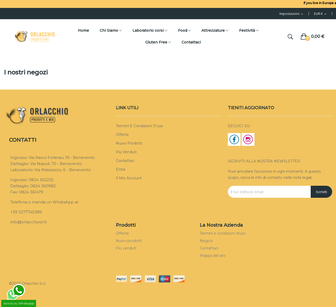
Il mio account (129, 178)
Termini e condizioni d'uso (139, 126)
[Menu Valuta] (320, 14)
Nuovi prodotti (129, 143)
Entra (120, 169)
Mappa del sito (213, 255)
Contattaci (125, 160)
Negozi (206, 240)
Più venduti (126, 152)
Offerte (122, 134)
